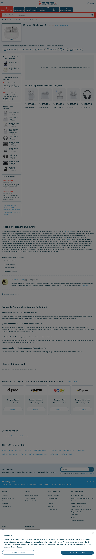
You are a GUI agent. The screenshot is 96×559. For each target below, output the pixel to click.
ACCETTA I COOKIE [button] (77, 553)
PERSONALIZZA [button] (18, 552)
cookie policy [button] (57, 542)
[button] (93, 533)
